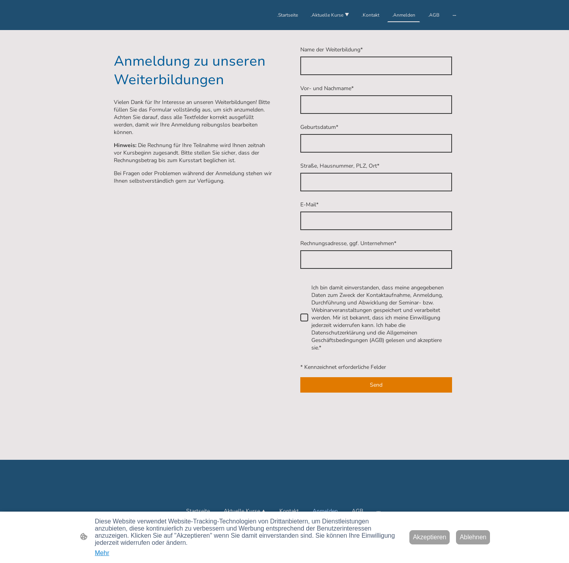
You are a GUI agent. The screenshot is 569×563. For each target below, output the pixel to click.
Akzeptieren (430, 537)
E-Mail (309, 204)
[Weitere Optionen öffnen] (454, 15)
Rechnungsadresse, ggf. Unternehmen (348, 243)
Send (376, 385)
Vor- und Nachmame (327, 88)
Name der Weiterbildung (331, 49)
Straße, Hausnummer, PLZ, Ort (339, 166)
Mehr (102, 553)
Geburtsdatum (319, 127)
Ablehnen (473, 537)
